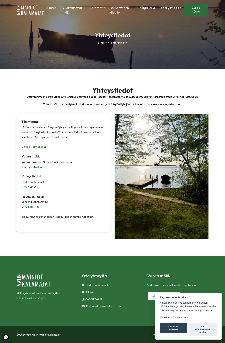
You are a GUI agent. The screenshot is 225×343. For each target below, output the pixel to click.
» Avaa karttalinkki (34, 147)
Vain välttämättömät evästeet (203, 329)
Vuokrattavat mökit (72, 10)
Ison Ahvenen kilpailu (119, 10)
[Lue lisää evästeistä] (6, 338)
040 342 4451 (30, 187)
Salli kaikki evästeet (173, 328)
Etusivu (52, 8)
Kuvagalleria (146, 8)
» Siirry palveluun (32, 167)
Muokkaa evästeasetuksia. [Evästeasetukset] (174, 317)
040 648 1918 (30, 206)
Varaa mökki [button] (196, 10)
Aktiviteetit (96, 8)
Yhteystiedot (170, 8)
